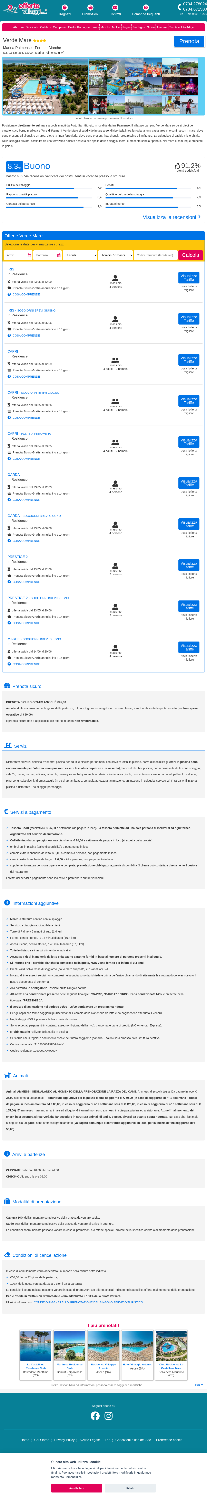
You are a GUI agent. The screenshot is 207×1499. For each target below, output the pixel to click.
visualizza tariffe (189, 278)
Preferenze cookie (169, 1440)
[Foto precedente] (8, 87)
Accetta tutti (76, 1488)
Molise (116, 27)
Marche (105, 27)
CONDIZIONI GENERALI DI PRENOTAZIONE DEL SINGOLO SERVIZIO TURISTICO (88, 1302)
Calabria (45, 27)
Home (25, 1440)
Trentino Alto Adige (181, 27)
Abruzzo (18, 27)
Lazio (95, 27)
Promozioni (90, 10)
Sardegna (138, 27)
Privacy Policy (64, 1440)
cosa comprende (24, 294)
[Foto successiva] (85, 87)
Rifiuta (130, 1488)
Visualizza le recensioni (172, 217)
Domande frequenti (146, 10)
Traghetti (64, 10)
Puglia (126, 27)
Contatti (115, 10)
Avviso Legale (90, 1440)
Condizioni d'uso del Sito (133, 1440)
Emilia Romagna (79, 27)
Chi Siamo (41, 1440)
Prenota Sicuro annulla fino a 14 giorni (39, 288)
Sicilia (151, 27)
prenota (189, 41)
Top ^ (199, 1384)
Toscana (162, 27)
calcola (190, 255)
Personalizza (73, 1477)
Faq (107, 1440)
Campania (59, 27)
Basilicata (32, 27)
